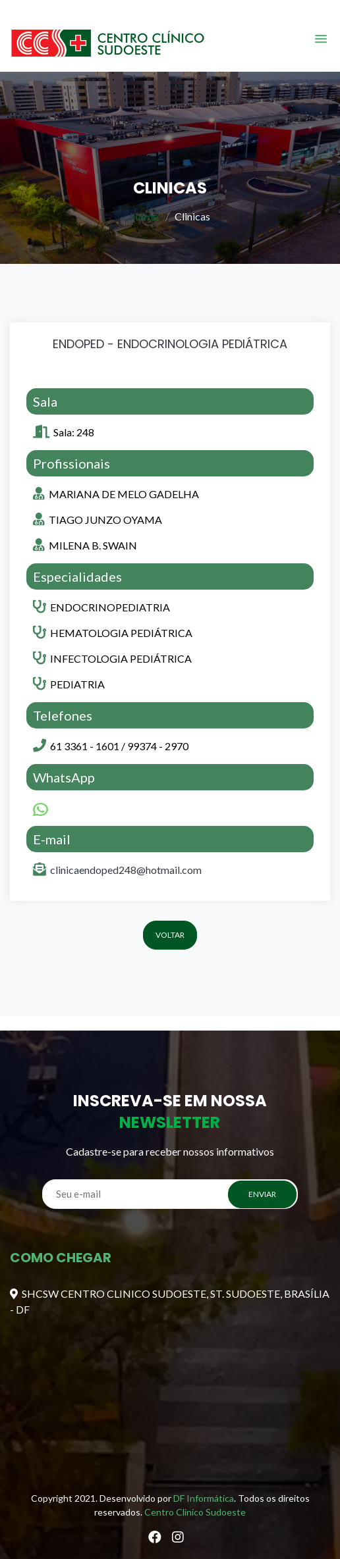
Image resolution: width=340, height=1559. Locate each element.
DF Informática (203, 1498)
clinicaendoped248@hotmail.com (126, 869)
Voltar (170, 935)
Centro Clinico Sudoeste (195, 1512)
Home (144, 216)
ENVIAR (262, 1194)
